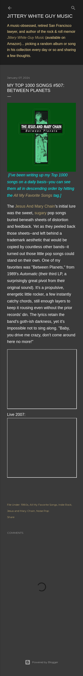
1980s (24, 504)
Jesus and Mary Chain (21, 510)
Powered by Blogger (41, 662)
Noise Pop (42, 510)
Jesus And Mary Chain (35, 206)
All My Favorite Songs (33, 195)
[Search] (73, 7)
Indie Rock (64, 504)
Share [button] (10, 517)
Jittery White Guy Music (40, 16)
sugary (40, 213)
